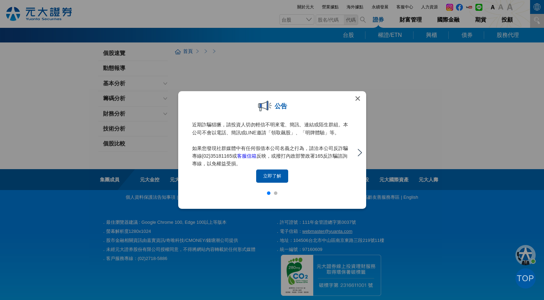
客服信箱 (247, 156)
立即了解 (272, 176)
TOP (525, 278)
